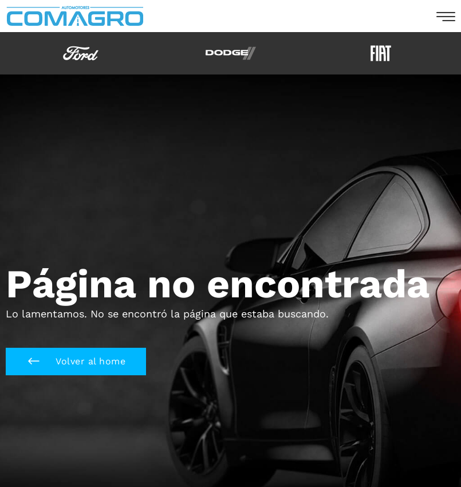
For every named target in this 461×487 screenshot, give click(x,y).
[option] (81, 53)
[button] (76, 361)
